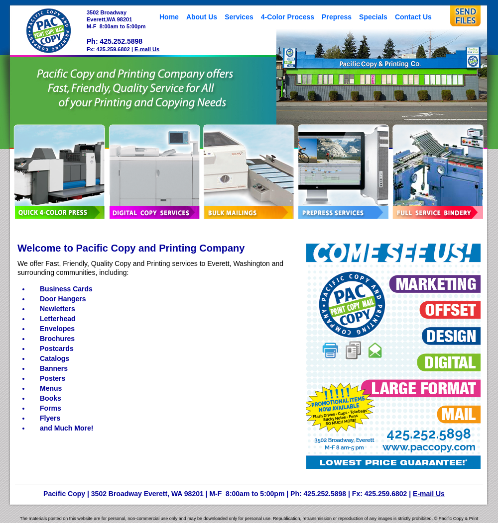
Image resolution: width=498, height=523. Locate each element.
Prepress (337, 17)
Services (239, 17)
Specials (373, 17)
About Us (201, 17)
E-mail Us (146, 49)
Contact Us (413, 17)
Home (169, 17)
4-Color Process (287, 17)
